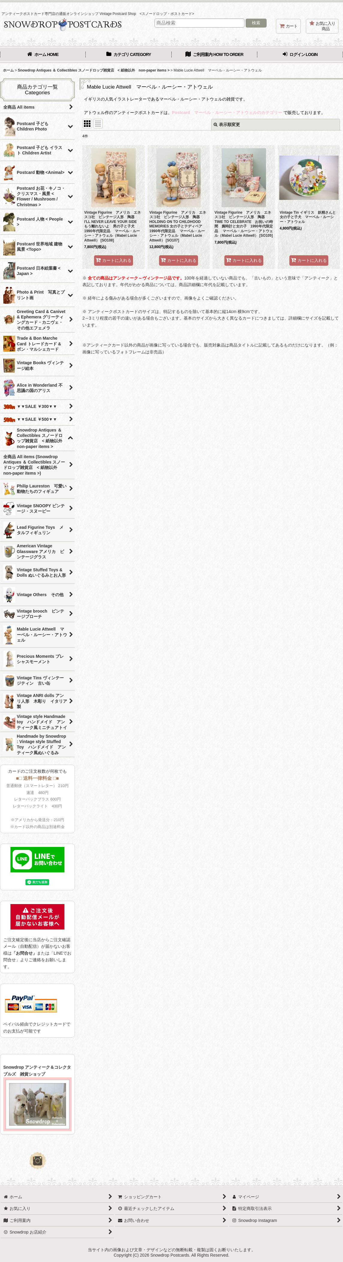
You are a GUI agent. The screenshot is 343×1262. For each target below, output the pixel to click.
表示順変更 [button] (227, 124)
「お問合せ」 (24, 953)
